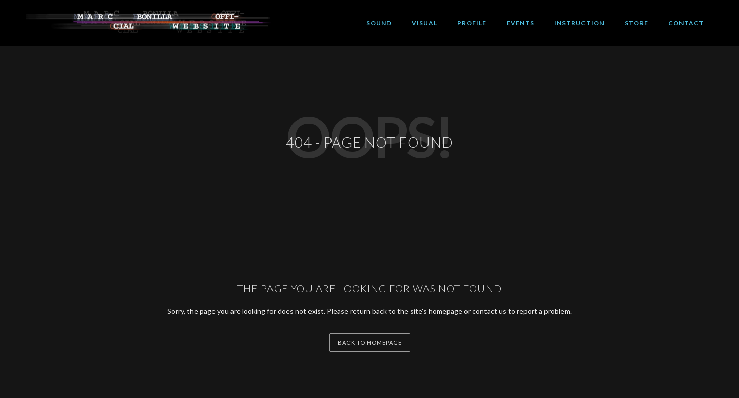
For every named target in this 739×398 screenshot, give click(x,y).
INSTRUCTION (579, 23)
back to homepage (370, 342)
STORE (636, 23)
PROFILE (472, 23)
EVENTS (520, 23)
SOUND (379, 23)
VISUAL (424, 23)
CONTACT (686, 23)
